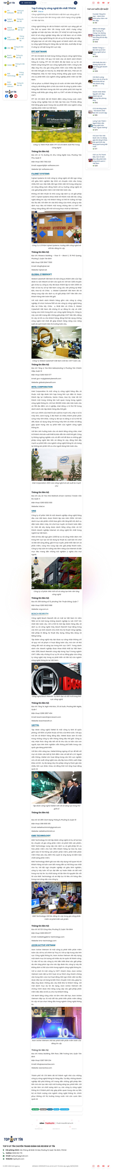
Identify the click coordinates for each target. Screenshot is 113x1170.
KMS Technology (11, 75)
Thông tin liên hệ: (20, 12)
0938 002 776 (17, 1153)
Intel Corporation (11, 38)
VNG (8, 48)
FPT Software (10, 12)
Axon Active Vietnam (10, 84)
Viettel (9, 65)
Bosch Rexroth (10, 56)
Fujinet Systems (10, 20)
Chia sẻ (40, 11)
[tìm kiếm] (75, 3)
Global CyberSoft (10, 29)
